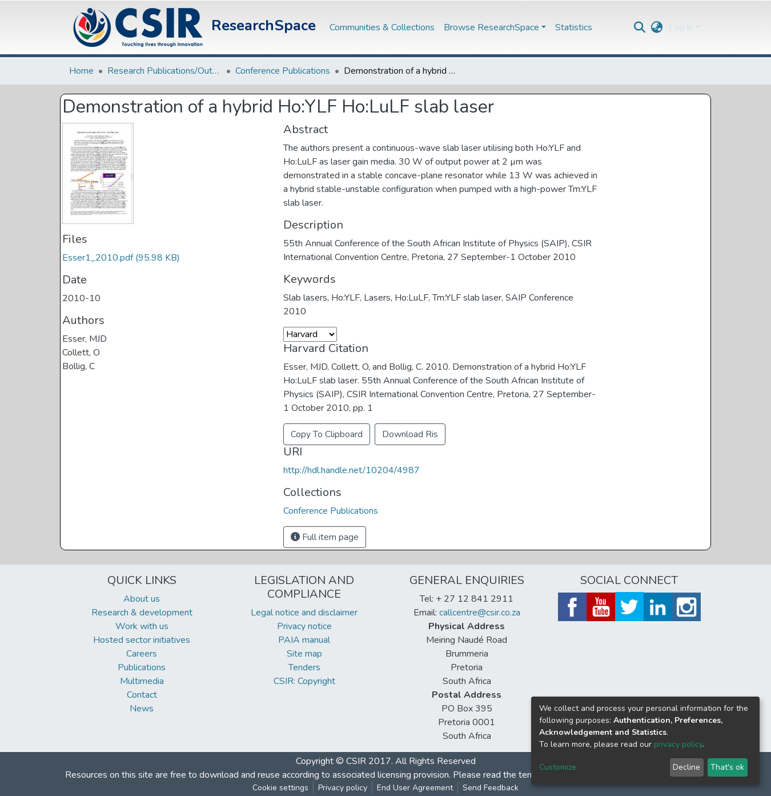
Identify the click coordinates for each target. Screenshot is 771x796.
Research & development (141, 612)
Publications (142, 667)
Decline (686, 767)
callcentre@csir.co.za (479, 612)
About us (141, 599)
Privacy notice (304, 626)
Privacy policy (342, 787)
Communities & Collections (382, 27)
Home (81, 71)
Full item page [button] (325, 537)
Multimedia (142, 681)
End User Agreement (415, 787)
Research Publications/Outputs (164, 71)
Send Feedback (491, 787)
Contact (142, 695)
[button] (657, 27)
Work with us (141, 626)
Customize (557, 767)
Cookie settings (280, 787)
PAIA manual (304, 640)
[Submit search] (640, 27)
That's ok (727, 767)
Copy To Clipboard (327, 434)
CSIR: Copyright (304, 681)
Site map (304, 653)
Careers (141, 653)
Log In (681, 27)
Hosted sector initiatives (141, 640)
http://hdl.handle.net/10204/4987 (351, 470)
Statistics (573, 27)
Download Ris (410, 434)
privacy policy (678, 744)
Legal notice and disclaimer (304, 612)
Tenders (304, 667)
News (142, 708)
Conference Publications (282, 71)
